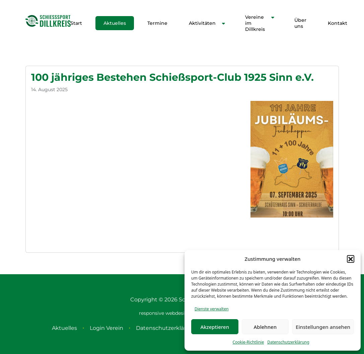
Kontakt (337, 23)
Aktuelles (114, 23)
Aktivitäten (202, 23)
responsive (151, 313)
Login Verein (106, 328)
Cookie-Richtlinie (248, 342)
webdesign (178, 313)
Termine (157, 23)
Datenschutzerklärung (288, 342)
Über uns (300, 23)
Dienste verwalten (212, 309)
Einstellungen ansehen (323, 326)
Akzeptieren (214, 326)
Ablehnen (265, 326)
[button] (350, 258)
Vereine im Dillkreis (255, 23)
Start (76, 23)
